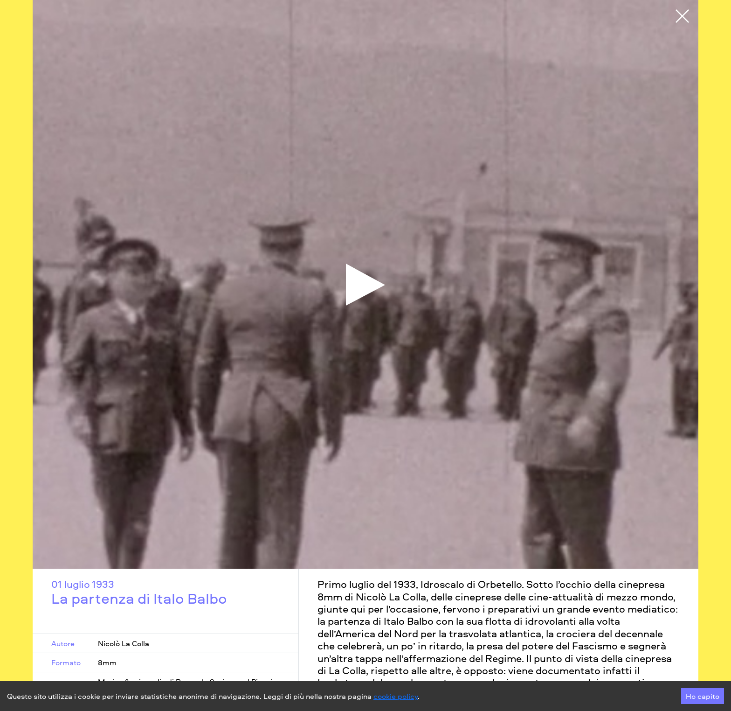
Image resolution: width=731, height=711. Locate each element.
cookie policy (395, 696)
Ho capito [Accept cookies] (702, 696)
